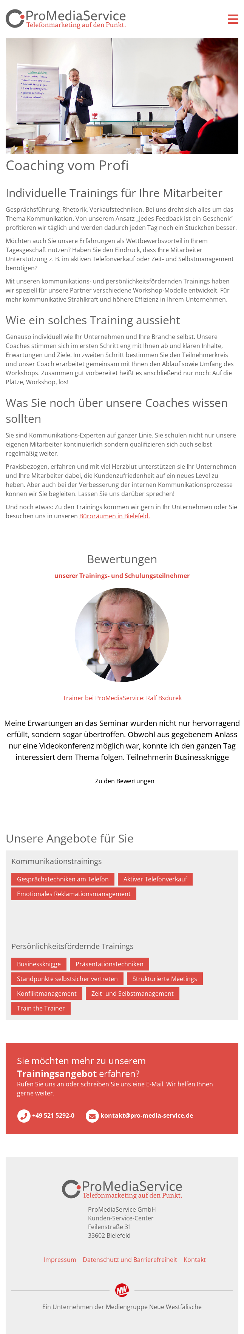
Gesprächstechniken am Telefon (63, 879)
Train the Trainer (41, 1008)
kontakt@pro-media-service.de (139, 1116)
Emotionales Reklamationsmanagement (74, 894)
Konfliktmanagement (47, 993)
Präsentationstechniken (110, 964)
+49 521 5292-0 (45, 1116)
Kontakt (195, 1259)
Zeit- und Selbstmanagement (132, 993)
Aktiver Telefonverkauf (155, 879)
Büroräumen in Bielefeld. (114, 516)
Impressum (60, 1259)
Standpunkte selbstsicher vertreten (67, 979)
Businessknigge (39, 964)
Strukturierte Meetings (165, 979)
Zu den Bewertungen (124, 781)
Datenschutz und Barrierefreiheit (130, 1259)
